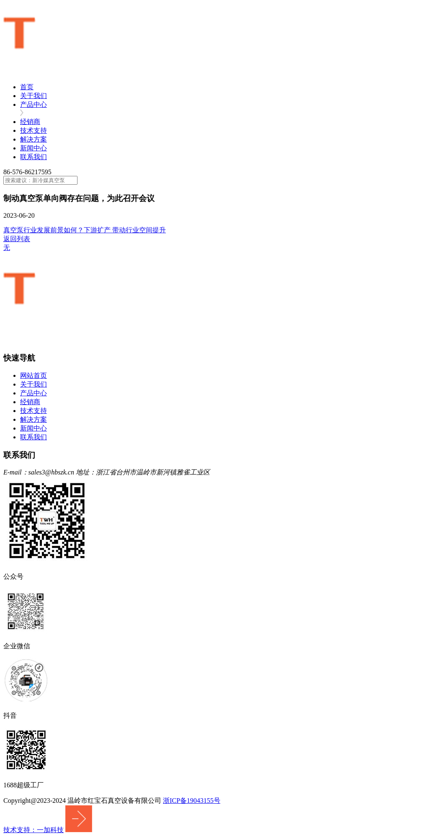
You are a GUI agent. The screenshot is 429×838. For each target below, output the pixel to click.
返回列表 (16, 239)
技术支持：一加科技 (33, 829)
